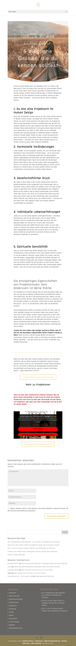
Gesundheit (13, 618)
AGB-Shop (26, 643)
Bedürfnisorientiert (16, 599)
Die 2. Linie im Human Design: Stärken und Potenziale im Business (31, 548)
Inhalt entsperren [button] (38, 429)
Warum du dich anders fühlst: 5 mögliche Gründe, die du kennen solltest (33, 545)
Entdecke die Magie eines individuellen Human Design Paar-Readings (32, 551)
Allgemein (12, 593)
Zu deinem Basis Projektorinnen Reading (38, 377)
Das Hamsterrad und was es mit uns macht (37, 570)
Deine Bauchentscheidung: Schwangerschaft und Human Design (44, 563)
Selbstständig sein (15, 628)
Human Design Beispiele (16, 555)
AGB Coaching (36, 643)
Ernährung (12, 606)
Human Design (14, 622)
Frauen (11, 612)
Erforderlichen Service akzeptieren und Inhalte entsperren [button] (38, 435)
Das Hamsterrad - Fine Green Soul (20, 576)
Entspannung (13, 602)
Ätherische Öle (14, 596)
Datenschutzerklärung (52, 641)
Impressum (39, 641)
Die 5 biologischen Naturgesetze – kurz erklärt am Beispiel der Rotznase (34, 542)
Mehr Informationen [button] (37, 425)
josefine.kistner (13, 563)
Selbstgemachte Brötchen (44, 576)
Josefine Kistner (27, 641)
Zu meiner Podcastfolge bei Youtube (38, 444)
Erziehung (12, 609)
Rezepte (12, 625)
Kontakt (64, 641)
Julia (9, 567)
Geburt (11, 615)
